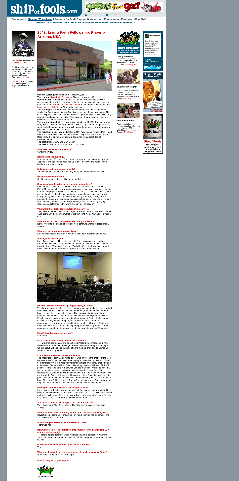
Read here (127, 98)
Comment (16, 61)
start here (26, 77)
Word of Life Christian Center (66, 104)
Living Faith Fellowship (61, 97)
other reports (20, 63)
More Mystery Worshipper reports (53, 460)
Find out (15, 82)
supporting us (130, 65)
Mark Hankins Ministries (48, 107)
